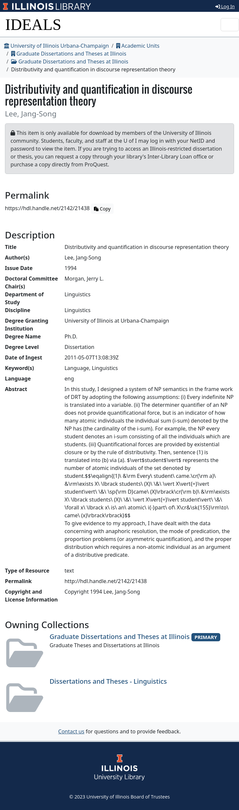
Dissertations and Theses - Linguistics (108, 681)
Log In (225, 6)
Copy (102, 209)
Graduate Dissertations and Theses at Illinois (68, 53)
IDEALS (33, 24)
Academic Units (138, 45)
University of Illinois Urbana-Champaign (56, 45)
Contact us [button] (71, 731)
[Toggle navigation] (230, 24)
